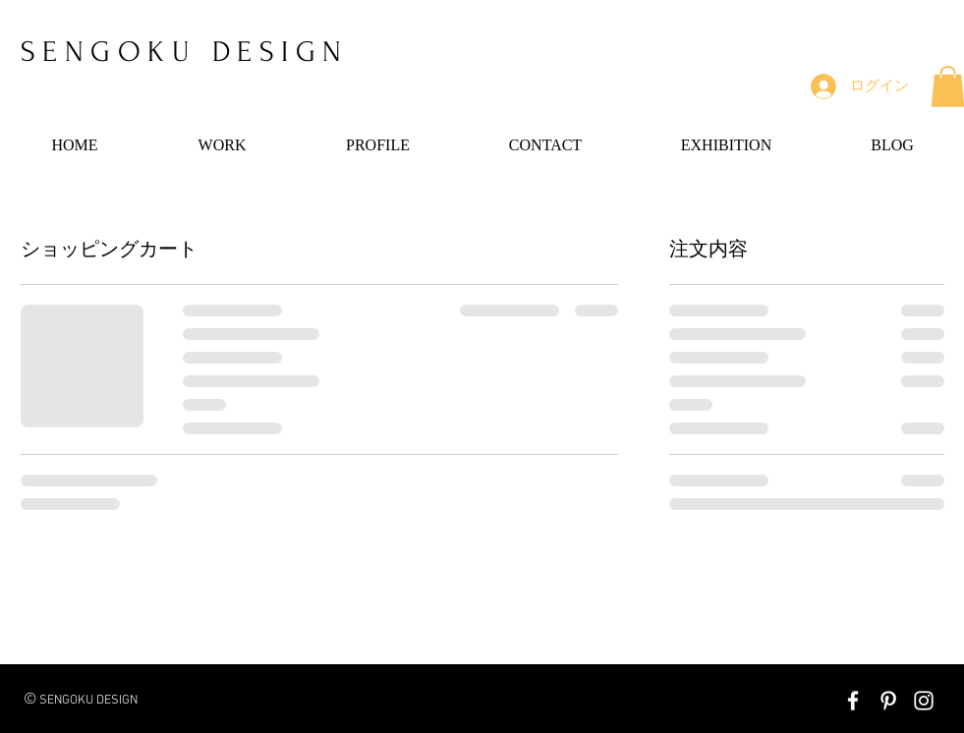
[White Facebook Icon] (853, 700)
